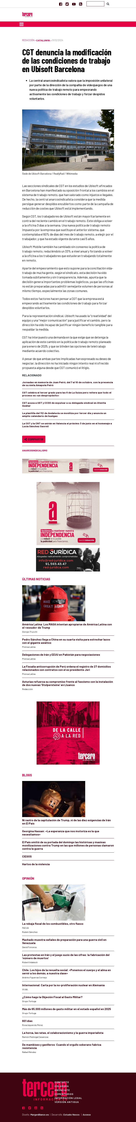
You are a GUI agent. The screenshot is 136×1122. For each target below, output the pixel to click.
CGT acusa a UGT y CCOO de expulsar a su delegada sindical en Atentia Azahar (64, 404)
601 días (27, 1020)
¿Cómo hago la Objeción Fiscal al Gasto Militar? (52, 997)
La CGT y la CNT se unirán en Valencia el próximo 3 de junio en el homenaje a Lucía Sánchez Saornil (67, 425)
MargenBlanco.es (39, 1114)
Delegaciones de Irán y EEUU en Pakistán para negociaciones (61, 654)
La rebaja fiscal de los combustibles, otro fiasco (52, 923)
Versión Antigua (67, 1101)
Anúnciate (62, 1089)
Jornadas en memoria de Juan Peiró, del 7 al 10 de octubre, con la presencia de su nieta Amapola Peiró (67, 384)
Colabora (62, 1085)
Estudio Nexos (71, 1114)
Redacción (28, 40)
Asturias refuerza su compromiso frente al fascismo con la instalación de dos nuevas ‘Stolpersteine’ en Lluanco (67, 683)
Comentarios (64, 1093)
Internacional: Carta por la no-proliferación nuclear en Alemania (63, 985)
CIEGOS (27, 856)
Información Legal (68, 1097)
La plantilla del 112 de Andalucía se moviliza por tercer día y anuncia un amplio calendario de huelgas (64, 414)
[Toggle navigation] (21, 24)
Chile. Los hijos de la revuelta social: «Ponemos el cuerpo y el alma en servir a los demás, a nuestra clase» (66, 971)
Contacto (62, 1082)
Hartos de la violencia (36, 864)
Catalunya (43, 40)
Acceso (87, 1114)
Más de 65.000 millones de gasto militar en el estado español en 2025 (66, 1009)
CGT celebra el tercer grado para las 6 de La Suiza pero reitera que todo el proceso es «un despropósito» (66, 394)
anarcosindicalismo (34, 450)
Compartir (33, 439)
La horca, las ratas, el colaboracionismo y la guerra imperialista (62, 1032)
